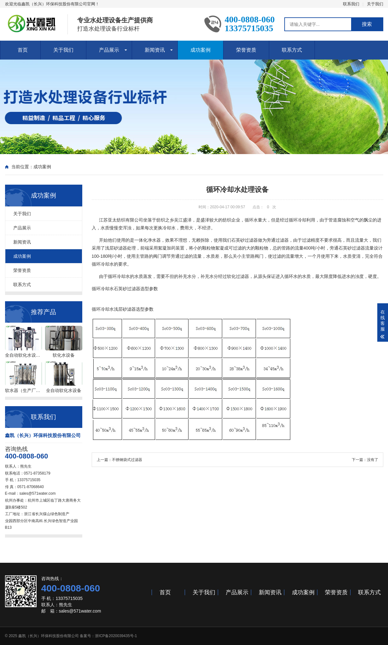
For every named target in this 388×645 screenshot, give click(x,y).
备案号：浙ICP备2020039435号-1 (108, 636)
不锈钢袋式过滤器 (127, 460)
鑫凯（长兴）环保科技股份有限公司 (48, 636)
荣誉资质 (246, 50)
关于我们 (375, 4)
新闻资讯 (155, 50)
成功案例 (200, 50)
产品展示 (109, 50)
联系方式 (292, 50)
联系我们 (351, 4)
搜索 (367, 24)
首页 (23, 50)
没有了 (372, 460)
